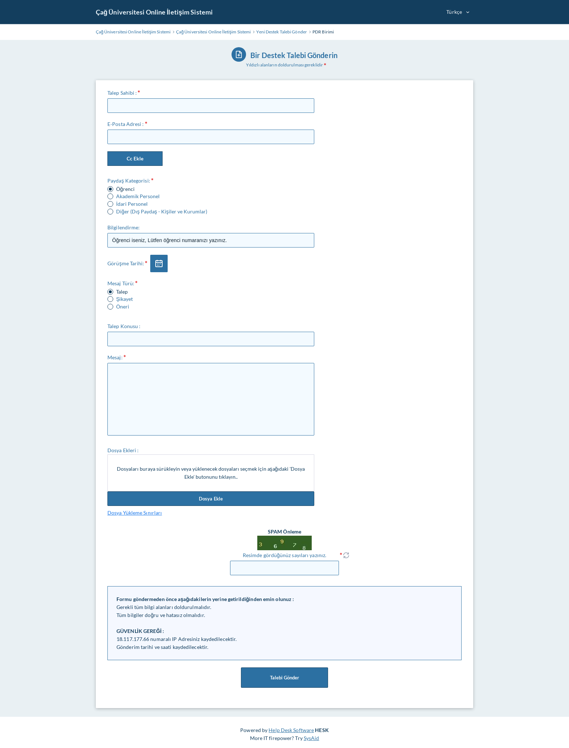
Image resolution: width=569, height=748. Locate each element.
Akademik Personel (138, 196)
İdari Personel (132, 204)
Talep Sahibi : (122, 93)
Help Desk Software (291, 730)
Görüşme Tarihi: (125, 263)
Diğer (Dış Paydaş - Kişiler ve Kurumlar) (161, 211)
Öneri (122, 307)
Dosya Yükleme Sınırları (134, 513)
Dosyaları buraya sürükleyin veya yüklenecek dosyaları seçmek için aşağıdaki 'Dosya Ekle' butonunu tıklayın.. (211, 473)
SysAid (311, 738)
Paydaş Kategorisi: (128, 180)
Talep (122, 292)
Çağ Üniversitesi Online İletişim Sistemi (154, 12)
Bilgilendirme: (123, 227)
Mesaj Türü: (120, 283)
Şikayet (124, 299)
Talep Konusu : (123, 326)
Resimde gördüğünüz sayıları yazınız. (284, 555)
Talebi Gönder (284, 677)
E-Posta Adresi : (125, 124)
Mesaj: (115, 357)
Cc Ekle (135, 158)
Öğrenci (125, 189)
